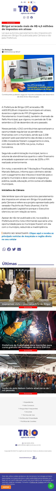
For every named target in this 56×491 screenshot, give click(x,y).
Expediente (28, 402)
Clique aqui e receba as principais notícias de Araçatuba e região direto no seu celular (28, 236)
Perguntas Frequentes (29, 409)
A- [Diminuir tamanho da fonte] (22, 2)
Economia (11, 23)
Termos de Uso (29, 415)
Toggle (32, 2)
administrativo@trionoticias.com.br (28, 445)
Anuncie (28, 412)
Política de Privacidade (29, 418)
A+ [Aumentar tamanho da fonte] (25, 2)
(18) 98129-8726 (28, 443)
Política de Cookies (36, 482)
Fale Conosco (28, 405)
